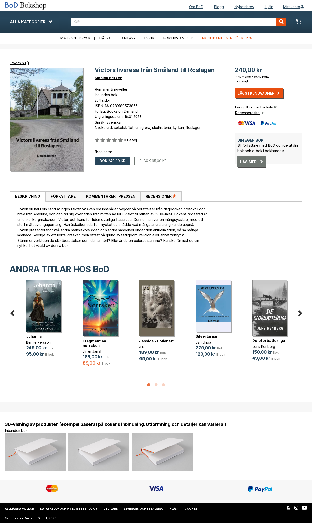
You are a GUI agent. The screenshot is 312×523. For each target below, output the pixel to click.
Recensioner (161, 196)
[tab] (27, 196)
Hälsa (105, 38)
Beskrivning (27, 196)
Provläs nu (18, 63)
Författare (63, 196)
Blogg (219, 6)
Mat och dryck (75, 38)
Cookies (191, 508)
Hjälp (269, 6)
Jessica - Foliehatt (156, 341)
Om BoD (196, 6)
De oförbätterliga (268, 340)
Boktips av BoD (178, 38)
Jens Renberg (263, 346)
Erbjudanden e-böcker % (227, 38)
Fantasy (127, 38)
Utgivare (110, 508)
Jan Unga (203, 342)
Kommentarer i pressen (110, 196)
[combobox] (178, 22)
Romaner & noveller (111, 89)
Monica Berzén (108, 78)
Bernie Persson (38, 342)
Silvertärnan (207, 336)
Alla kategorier (31, 21)
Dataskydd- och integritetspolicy (68, 508)
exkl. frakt (261, 76)
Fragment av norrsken (94, 343)
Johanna (34, 336)
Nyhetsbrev (244, 6)
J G (142, 347)
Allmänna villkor (19, 508)
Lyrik (149, 38)
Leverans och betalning (143, 508)
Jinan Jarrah (92, 351)
